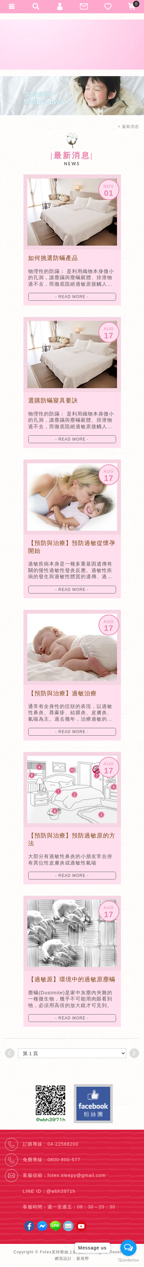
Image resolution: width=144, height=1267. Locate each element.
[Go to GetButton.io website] (128, 1260)
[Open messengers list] (128, 1248)
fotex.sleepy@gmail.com (76, 1175)
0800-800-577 (64, 1159)
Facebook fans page (93, 1103)
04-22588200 (63, 1144)
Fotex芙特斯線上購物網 (72, 44)
